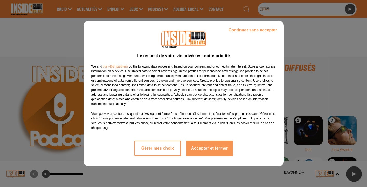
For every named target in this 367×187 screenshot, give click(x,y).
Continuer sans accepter (253, 30)
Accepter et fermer (209, 148)
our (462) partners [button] (115, 66)
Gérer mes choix (157, 148)
